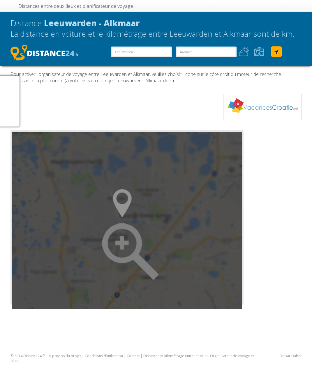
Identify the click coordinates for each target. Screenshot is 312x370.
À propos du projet (65, 355)
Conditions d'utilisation (104, 355)
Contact (133, 355)
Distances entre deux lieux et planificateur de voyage (75, 6)
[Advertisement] (116, 107)
